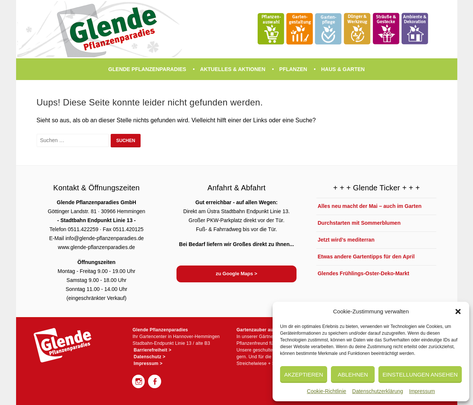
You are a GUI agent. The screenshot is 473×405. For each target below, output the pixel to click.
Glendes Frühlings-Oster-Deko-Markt (363, 273)
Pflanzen (293, 69)
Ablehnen (353, 374)
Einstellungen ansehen (420, 374)
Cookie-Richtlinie (326, 391)
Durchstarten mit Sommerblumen (358, 223)
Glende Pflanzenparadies (147, 69)
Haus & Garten (343, 69)
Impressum (422, 391)
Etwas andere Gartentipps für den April (365, 257)
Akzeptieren (303, 374)
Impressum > (148, 363)
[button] (458, 311)
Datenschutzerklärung (377, 391)
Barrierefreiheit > (153, 350)
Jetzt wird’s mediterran (345, 240)
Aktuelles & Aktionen (232, 69)
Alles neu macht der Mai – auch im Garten (369, 206)
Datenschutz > (150, 356)
